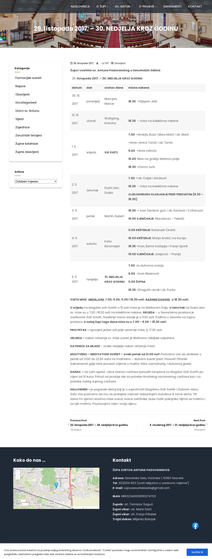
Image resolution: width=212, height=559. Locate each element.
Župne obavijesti (27, 152)
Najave (20, 86)
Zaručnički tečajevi (28, 135)
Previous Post (104, 423)
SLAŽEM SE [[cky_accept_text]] (197, 552)
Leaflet (76, 509)
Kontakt (195, 6)
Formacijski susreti (28, 78)
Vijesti (19, 119)
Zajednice (22, 127)
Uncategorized (25, 103)
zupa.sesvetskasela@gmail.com (147, 488)
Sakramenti (172, 6)
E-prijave (148, 6)
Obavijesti (120, 63)
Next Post (171, 423)
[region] (106, 551)
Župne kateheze (26, 144)
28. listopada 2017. (83, 63)
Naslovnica (80, 6)
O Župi (102, 6)
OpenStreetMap (91, 509)
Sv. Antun (124, 6)
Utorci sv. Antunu (27, 111)
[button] (56, 485)
